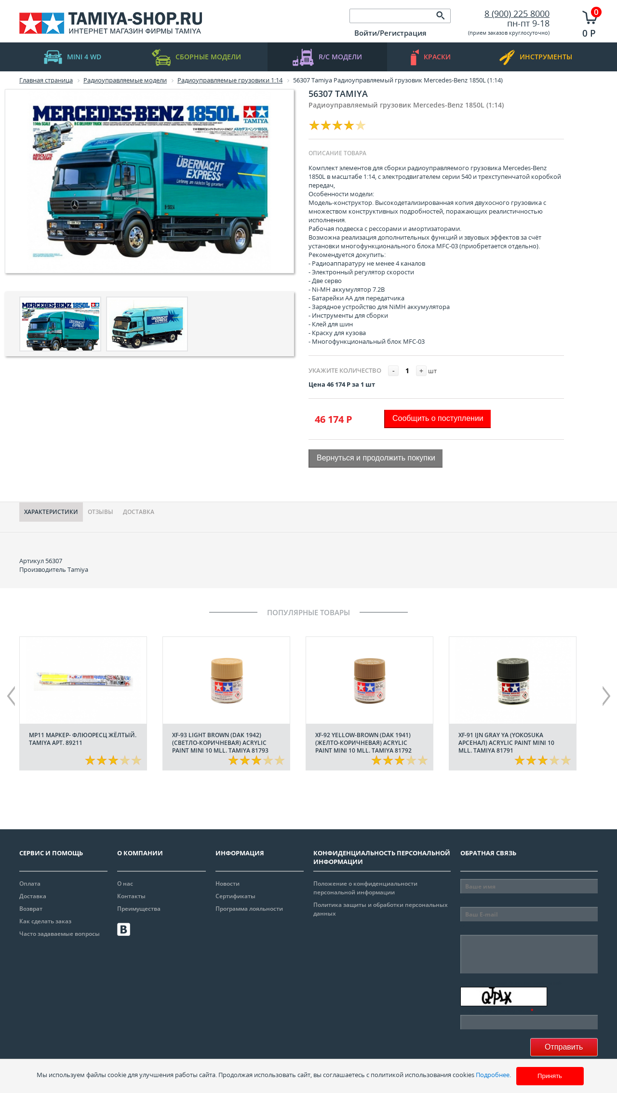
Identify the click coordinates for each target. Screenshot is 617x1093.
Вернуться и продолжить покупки (376, 458)
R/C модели (327, 57)
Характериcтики (51, 512)
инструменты (535, 57)
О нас (125, 883)
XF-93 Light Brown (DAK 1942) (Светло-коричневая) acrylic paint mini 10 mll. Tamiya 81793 (220, 743)
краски (431, 57)
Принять (549, 1076)
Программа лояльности (249, 908)
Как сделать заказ (45, 921)
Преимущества (139, 908)
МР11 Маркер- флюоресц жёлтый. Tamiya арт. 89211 (82, 739)
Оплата (29, 883)
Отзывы (100, 512)
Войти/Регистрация (390, 33)
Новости (227, 883)
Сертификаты (235, 896)
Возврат (30, 908)
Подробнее (493, 1074)
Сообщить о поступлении (437, 418)
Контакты (131, 896)
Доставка (138, 512)
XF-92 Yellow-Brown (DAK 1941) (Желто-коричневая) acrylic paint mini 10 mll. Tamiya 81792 (363, 743)
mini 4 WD (72, 57)
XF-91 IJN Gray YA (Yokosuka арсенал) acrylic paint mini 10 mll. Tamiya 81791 (506, 743)
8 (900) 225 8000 (517, 13)
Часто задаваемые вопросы (59, 934)
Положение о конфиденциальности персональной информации (365, 887)
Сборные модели (196, 57)
